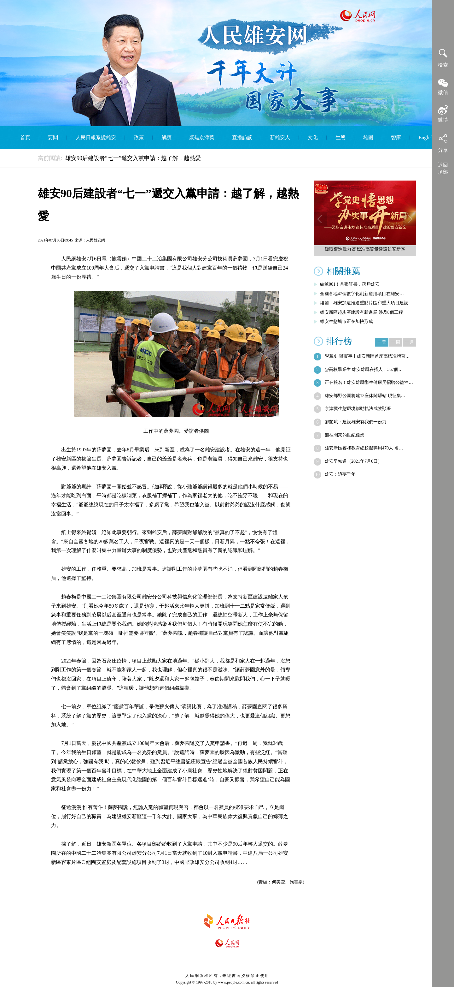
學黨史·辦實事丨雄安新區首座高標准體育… (367, 356)
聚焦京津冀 (201, 137)
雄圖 (368, 137)
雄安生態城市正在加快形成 (346, 321)
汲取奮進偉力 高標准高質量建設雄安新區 (365, 249)
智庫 (396, 137)
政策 (139, 137)
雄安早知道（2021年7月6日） (353, 461)
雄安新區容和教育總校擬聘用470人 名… (364, 448)
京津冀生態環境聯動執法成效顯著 (358, 408)
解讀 (166, 137)
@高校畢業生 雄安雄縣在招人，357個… (364, 369)
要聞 (53, 137)
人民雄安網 (95, 240)
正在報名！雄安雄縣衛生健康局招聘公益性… (369, 382)
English (426, 137)
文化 (313, 137)
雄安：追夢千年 (340, 474)
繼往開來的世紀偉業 (344, 435)
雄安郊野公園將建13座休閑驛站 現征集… (365, 395)
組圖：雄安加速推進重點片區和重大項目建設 (364, 302)
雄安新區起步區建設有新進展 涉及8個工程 (361, 312)
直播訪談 (242, 137)
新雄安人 (280, 137)
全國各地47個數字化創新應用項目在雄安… (362, 293)
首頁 (25, 137)
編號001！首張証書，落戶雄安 (350, 284)
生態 (340, 137)
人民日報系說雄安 (96, 137)
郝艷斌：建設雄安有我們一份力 (356, 421)
